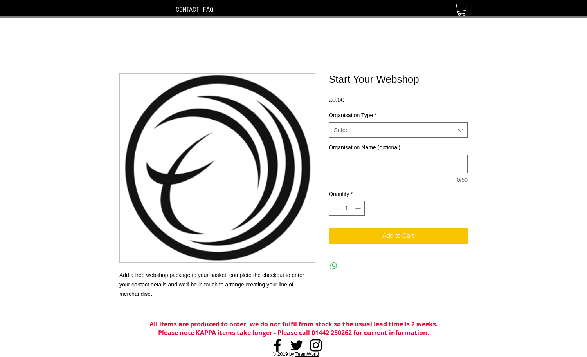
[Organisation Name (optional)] (398, 164)
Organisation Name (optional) (364, 147)
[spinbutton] (347, 208)
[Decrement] (335, 208)
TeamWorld (307, 354)
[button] (461, 10)
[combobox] (398, 130)
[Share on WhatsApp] (334, 265)
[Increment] (359, 208)
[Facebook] (277, 345)
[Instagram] (316, 345)
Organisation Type (353, 115)
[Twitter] (296, 345)
